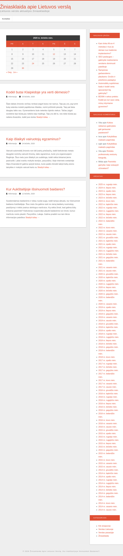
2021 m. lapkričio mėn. (108, 241)
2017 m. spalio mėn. (107, 360)
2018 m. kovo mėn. (106, 357)
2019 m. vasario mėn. (107, 317)
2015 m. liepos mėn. (107, 443)
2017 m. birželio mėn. (107, 367)
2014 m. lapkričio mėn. (108, 473)
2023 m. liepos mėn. (107, 194)
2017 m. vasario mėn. (107, 384)
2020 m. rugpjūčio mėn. (108, 284)
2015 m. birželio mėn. (107, 447)
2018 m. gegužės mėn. (108, 347)
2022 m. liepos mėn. (107, 214)
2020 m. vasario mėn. (107, 304)
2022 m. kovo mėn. (106, 228)
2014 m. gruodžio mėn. (108, 470)
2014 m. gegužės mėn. (108, 493)
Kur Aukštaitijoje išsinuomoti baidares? (35, 189)
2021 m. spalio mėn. (107, 244)
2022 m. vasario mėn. (107, 231)
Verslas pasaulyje (106, 533)
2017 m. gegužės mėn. (108, 370)
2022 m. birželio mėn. (107, 218)
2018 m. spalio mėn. (107, 330)
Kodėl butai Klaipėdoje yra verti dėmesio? (37, 92)
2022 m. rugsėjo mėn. (107, 208)
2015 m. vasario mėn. (107, 463)
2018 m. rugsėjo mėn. (107, 334)
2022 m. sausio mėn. (107, 234)
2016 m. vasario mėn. (107, 423)
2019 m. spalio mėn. (107, 307)
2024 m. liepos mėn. (107, 188)
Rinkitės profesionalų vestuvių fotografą (107, 154)
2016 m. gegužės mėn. (108, 410)
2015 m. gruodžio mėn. (108, 430)
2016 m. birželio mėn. (107, 407)
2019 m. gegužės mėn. (108, 314)
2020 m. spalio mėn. (107, 281)
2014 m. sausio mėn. (107, 510)
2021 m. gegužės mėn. (108, 257)
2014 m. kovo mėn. (106, 503)
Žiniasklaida (103, 536)
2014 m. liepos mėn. (107, 487)
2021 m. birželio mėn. (107, 254)
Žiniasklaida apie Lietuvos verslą (35, 6)
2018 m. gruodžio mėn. (108, 324)
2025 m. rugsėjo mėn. (107, 184)
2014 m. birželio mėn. (107, 490)
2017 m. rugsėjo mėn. (107, 364)
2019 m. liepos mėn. (107, 311)
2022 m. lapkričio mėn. (108, 204)
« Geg (9, 72)
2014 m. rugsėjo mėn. (107, 480)
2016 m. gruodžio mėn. (108, 390)
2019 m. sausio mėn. (107, 321)
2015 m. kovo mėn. (106, 460)
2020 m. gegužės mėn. (108, 294)
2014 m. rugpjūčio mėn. (108, 483)
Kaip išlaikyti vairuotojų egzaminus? (33, 139)
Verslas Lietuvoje (105, 529)
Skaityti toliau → (43, 117)
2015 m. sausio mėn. (107, 467)
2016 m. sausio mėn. (107, 427)
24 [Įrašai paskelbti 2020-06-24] (33, 63)
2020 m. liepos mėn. (107, 287)
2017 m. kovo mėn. (106, 380)
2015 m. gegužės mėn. (108, 450)
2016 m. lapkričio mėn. (108, 394)
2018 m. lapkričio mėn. (108, 327)
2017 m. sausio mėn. (107, 387)
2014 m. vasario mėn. (107, 506)
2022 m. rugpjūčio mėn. (108, 211)
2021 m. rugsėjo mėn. (107, 247)
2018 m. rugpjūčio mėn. (108, 337)
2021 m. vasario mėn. (107, 267)
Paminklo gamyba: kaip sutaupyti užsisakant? (108, 165)
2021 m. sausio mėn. (107, 271)
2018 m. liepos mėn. (107, 340)
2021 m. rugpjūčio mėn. (108, 251)
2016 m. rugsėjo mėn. (107, 397)
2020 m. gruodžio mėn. (108, 274)
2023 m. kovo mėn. (106, 201)
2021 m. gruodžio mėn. (108, 237)
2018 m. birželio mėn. (107, 344)
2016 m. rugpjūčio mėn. (108, 400)
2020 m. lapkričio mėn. (108, 277)
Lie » (15, 72)
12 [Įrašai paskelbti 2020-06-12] (54, 54)
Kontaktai (6, 19)
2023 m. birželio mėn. (107, 198)
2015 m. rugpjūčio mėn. (108, 440)
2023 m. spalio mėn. (107, 191)
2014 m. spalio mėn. (107, 477)
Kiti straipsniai (104, 526)
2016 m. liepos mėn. (107, 404)
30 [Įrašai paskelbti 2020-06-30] (23, 68)
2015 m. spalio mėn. (107, 433)
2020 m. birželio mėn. (107, 291)
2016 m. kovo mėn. (106, 420)
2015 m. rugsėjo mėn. (107, 437)
